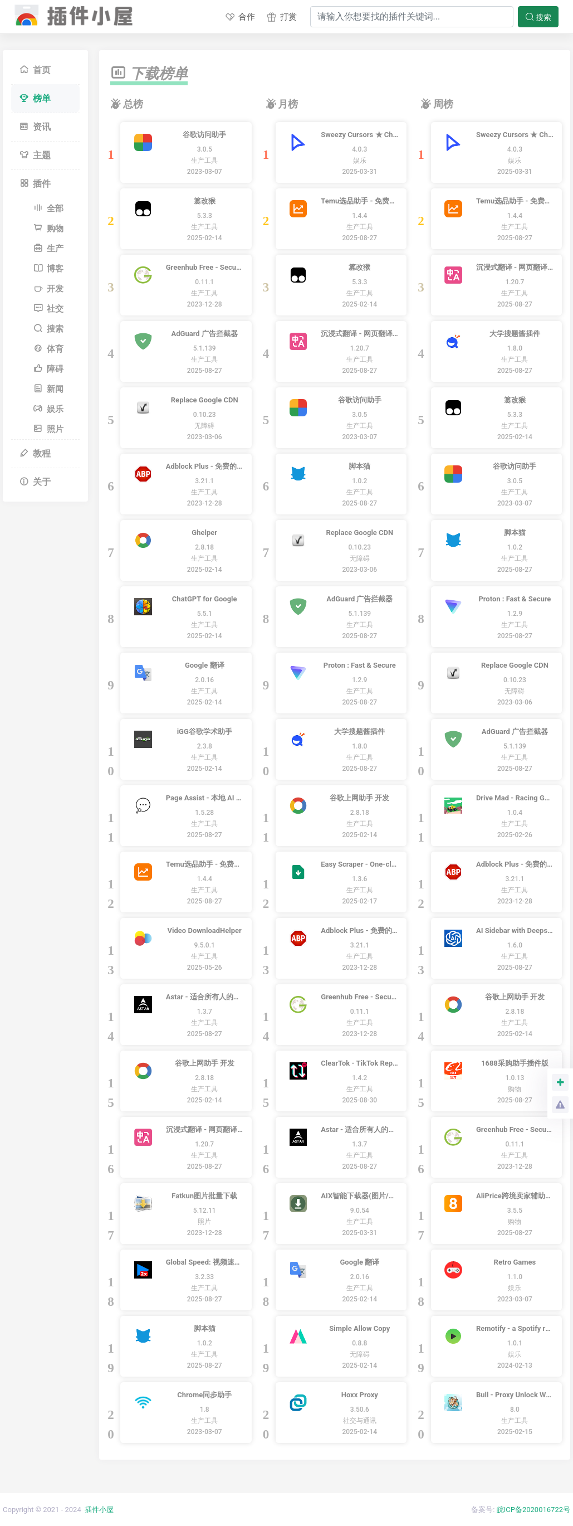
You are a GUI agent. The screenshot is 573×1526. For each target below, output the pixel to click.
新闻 (48, 389)
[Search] (411, 16)
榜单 (35, 98)
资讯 (35, 127)
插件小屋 (99, 1509)
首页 (35, 70)
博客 (48, 269)
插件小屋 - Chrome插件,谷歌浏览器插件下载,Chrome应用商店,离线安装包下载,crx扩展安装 (71, 13)
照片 (48, 429)
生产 (48, 249)
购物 (48, 228)
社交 (48, 309)
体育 (48, 349)
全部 (48, 208)
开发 (48, 289)
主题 (35, 155)
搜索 (538, 17)
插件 (35, 183)
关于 (35, 482)
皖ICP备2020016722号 (533, 1509)
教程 (35, 453)
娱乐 (48, 409)
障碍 (48, 369)
